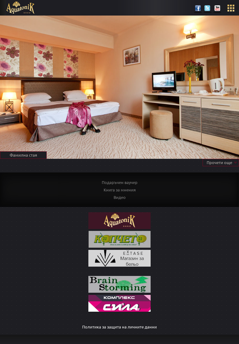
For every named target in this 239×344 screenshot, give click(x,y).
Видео (120, 197)
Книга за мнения (120, 189)
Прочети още (219, 162)
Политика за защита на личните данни (119, 326)
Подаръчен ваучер (120, 182)
